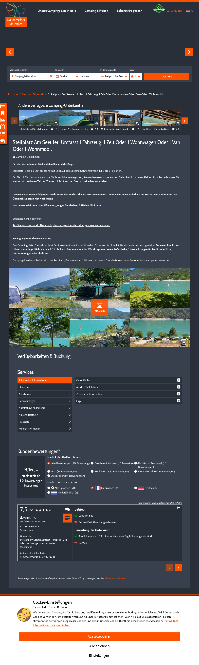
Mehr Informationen (115, 578)
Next (189, 52)
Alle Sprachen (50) (65, 488)
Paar (64, 471)
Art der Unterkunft (108, 69)
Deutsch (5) (151, 488)
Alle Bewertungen (71, 463)
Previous (10, 52)
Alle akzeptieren (99, 636)
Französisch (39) (110, 488)
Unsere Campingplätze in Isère (57, 11)
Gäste (131, 69)
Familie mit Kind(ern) (116, 463)
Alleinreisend (68, 475)
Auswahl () (174, 11)
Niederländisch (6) (68, 492)
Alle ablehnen (99, 646)
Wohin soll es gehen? (19, 69)
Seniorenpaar (112, 471)
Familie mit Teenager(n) (152, 465)
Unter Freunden (156, 471)
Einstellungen (99, 655)
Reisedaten (59, 69)
